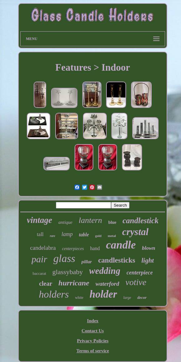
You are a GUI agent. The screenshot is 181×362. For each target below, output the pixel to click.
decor (142, 297)
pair (39, 259)
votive (135, 282)
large (127, 297)
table (84, 234)
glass (64, 258)
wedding (104, 271)
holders (54, 294)
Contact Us (92, 330)
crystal (135, 231)
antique (65, 222)
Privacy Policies (92, 340)
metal (112, 236)
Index (93, 320)
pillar (86, 261)
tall (40, 234)
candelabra (43, 247)
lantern (90, 220)
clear (45, 283)
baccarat (39, 273)
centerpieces (73, 248)
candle (121, 245)
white (79, 297)
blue (112, 222)
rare (52, 236)
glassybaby (67, 272)
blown (148, 248)
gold (98, 236)
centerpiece (140, 272)
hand (95, 248)
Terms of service (92, 350)
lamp (67, 234)
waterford (107, 283)
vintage (39, 220)
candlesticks (116, 260)
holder (103, 294)
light (147, 260)
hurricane (73, 283)
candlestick (141, 220)
